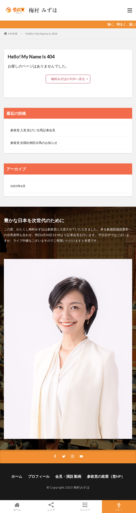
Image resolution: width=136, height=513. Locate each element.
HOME (13, 34)
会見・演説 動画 (68, 476)
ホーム (16, 476)
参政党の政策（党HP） (106, 476)
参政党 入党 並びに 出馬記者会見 (32, 130)
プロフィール (39, 476)
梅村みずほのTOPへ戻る (68, 79)
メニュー (85, 506)
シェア (51, 506)
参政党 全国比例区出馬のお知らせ (33, 143)
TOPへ (119, 506)
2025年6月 (18, 186)
